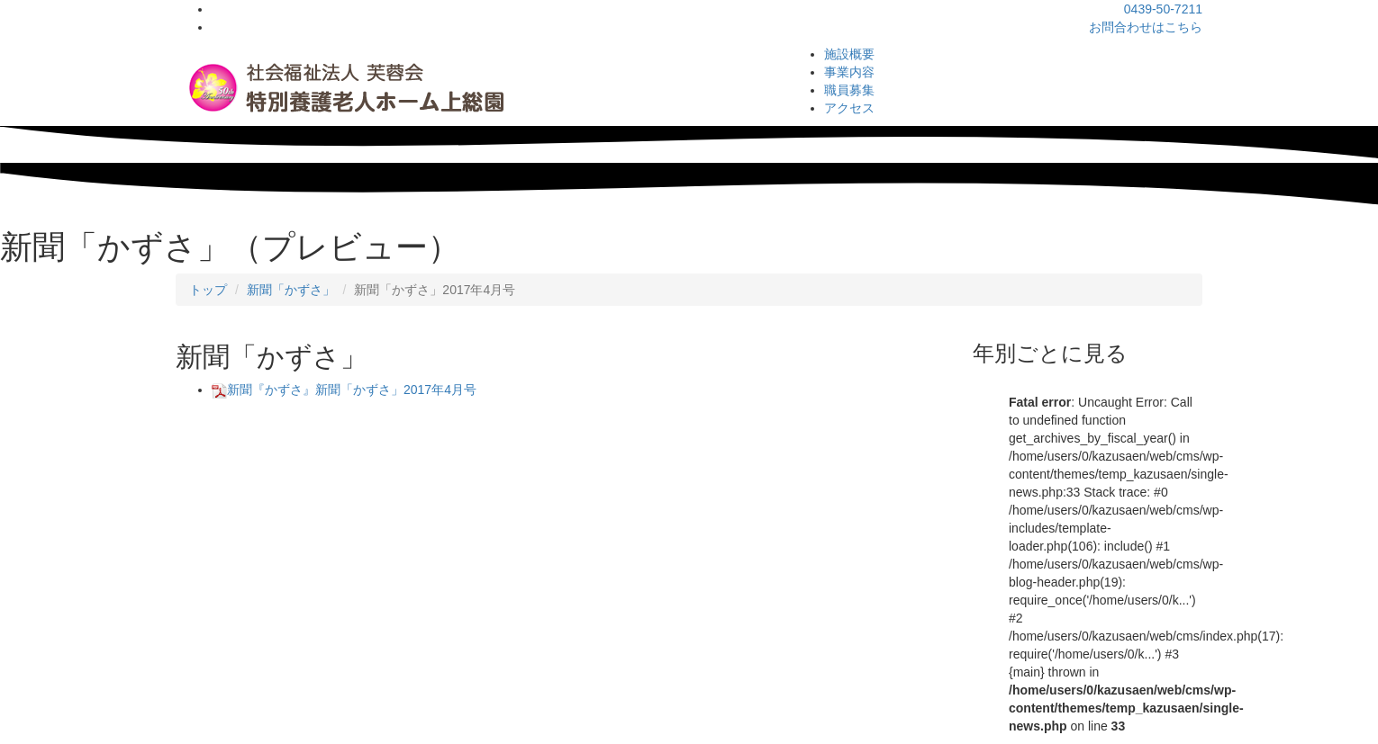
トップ (208, 289)
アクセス (849, 108)
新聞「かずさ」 (291, 289)
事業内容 (849, 72)
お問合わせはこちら (1145, 27)
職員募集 (849, 90)
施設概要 (849, 54)
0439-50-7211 (1163, 9)
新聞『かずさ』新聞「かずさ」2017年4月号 (344, 389)
